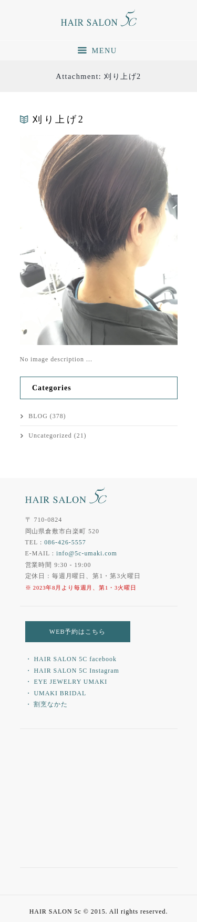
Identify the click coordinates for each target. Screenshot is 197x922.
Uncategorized (49, 435)
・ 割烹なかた (46, 704)
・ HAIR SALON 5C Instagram (72, 670)
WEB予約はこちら (77, 631)
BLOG (38, 416)
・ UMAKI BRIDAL (56, 693)
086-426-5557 (65, 542)
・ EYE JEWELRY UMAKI (66, 681)
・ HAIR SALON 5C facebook (71, 659)
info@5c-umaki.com (86, 553)
